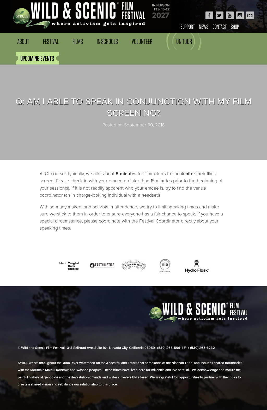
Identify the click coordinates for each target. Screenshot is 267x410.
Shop (235, 26)
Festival (51, 41)
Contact (220, 26)
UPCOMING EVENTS (37, 58)
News (203, 26)
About (23, 41)
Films (77, 41)
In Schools (107, 41)
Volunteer (142, 41)
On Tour (184, 41)
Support (187, 26)
